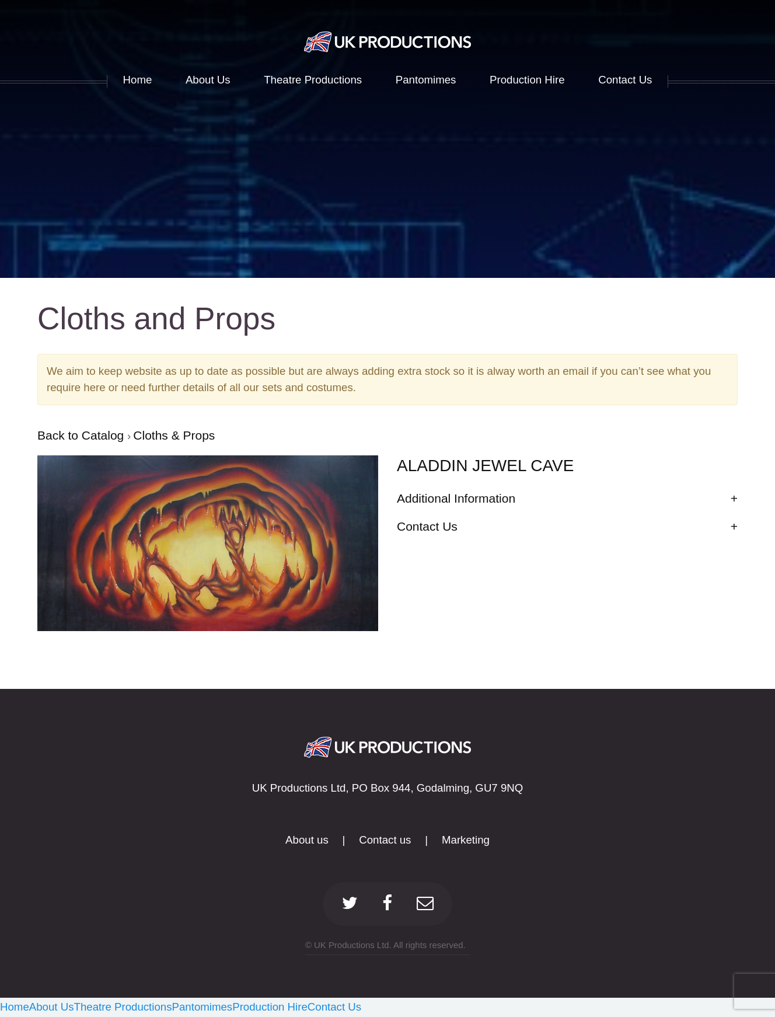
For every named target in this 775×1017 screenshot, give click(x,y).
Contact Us (334, 1007)
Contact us (385, 840)
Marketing (466, 840)
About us (307, 840)
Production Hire (270, 1007)
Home (14, 1007)
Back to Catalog (82, 435)
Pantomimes (202, 1007)
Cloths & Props (174, 435)
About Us (51, 1007)
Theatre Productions (123, 1007)
